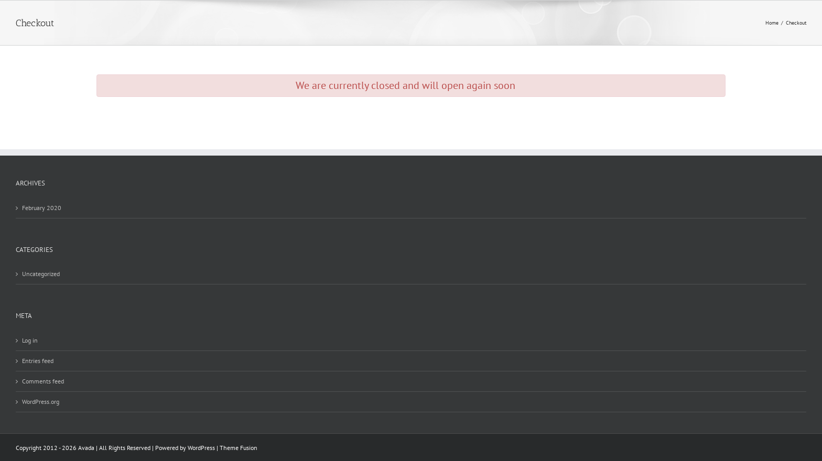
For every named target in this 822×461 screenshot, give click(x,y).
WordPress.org (40, 401)
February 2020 (41, 208)
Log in (30, 340)
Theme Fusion (238, 448)
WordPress (201, 448)
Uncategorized (41, 274)
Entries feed (37, 361)
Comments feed (43, 381)
